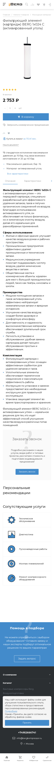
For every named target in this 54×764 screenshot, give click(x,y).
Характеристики (32, 181)
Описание (10, 181)
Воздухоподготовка (13, 693)
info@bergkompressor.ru (29, 738)
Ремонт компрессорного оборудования (32, 578)
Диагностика (26, 534)
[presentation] (51, 181)
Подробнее (11, 711)
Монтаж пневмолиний (31, 563)
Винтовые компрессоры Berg (18, 689)
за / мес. (29, 138)
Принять (27, 722)
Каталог (7, 683)
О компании (10, 674)
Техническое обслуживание (27, 520)
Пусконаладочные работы (33, 549)
